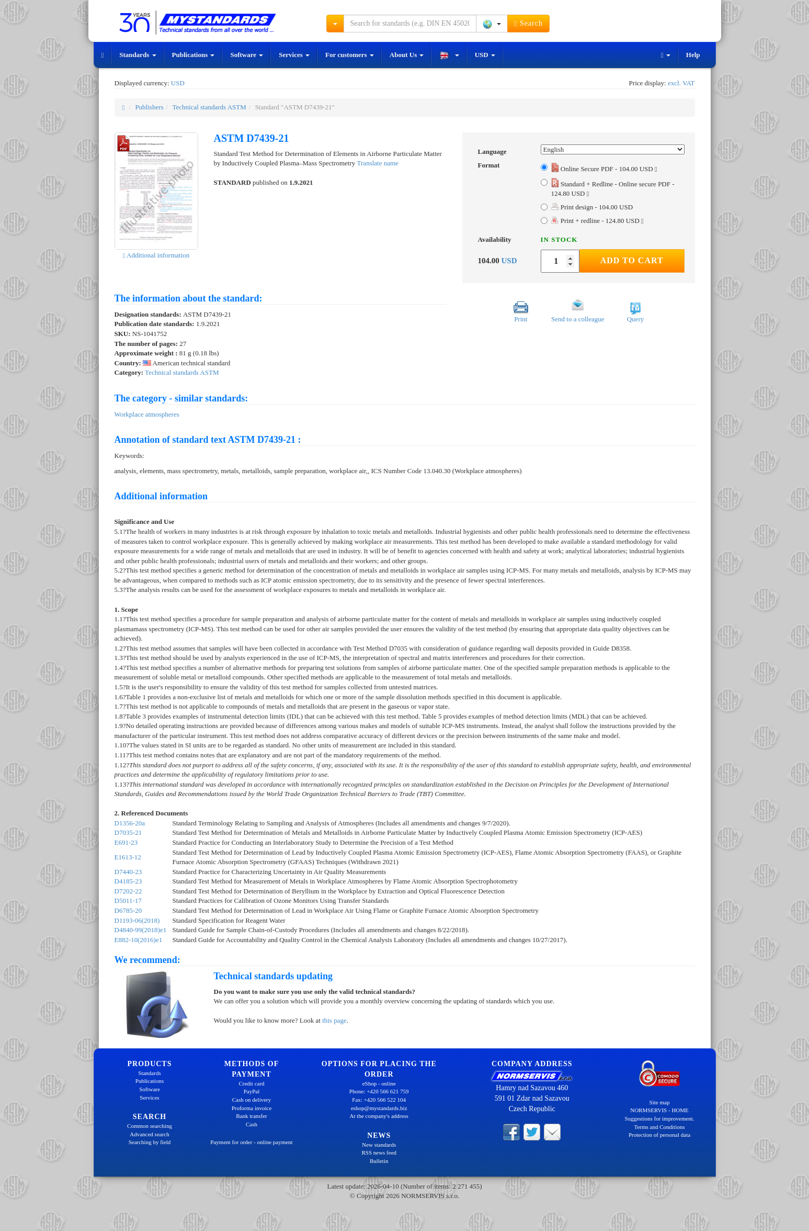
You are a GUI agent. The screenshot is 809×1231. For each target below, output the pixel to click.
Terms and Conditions (659, 1127)
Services (294, 55)
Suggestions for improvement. (659, 1118)
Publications (193, 55)
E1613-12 (128, 857)
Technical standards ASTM (209, 107)
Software (246, 55)
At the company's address (379, 1116)
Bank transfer (251, 1116)
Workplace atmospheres (147, 414)
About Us (407, 55)
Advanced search (149, 1134)
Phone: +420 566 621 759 (379, 1091)
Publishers (149, 107)
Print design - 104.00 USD (592, 207)
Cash (251, 1124)
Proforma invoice (252, 1108)
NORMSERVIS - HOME (659, 1110)
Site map (660, 1102)
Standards (137, 55)
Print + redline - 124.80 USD (597, 221)
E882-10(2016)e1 (139, 940)
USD (485, 55)
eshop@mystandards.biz (379, 1108)
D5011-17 (128, 900)
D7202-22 (128, 891)
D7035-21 (128, 832)
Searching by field (150, 1142)
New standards (379, 1145)
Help (693, 55)
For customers (349, 55)
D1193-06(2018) (137, 920)
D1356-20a (130, 823)
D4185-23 (128, 881)
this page (334, 1020)
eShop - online (379, 1083)
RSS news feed (378, 1152)
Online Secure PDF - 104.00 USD (604, 169)
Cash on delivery (251, 1099)
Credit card (251, 1083)
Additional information (156, 255)
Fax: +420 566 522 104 (379, 1099)
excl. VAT (681, 83)
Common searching (149, 1126)
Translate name (377, 163)
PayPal (252, 1091)
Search (528, 23)
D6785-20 (128, 910)
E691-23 (126, 842)
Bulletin (379, 1161)
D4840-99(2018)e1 (141, 930)
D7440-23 (128, 872)
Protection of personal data (659, 1135)
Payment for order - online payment (251, 1142)
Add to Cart (632, 260)
